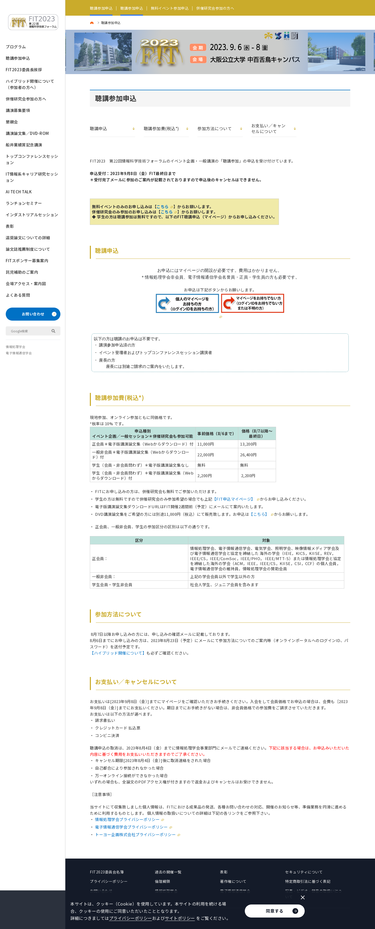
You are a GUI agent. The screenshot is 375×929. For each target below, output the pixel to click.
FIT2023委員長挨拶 (24, 69)
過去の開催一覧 (168, 871)
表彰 (10, 226)
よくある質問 (18, 295)
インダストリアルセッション (32, 214)
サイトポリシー (180, 918)
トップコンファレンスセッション (32, 159)
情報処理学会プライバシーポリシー (127, 819)
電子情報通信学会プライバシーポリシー (131, 827)
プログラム (16, 46)
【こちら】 (259, 514)
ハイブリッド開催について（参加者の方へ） (30, 84)
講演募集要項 (18, 110)
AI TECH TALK (19, 191)
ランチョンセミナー (24, 203)
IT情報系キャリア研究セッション (32, 177)
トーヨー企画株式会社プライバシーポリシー (135, 834)
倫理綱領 (162, 881)
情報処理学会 (15, 346)
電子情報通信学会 (19, 353)
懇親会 (12, 121)
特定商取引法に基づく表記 (307, 881)
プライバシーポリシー (109, 881)
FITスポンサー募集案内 (27, 260)
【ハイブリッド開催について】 (118, 653)
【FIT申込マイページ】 (233, 499)
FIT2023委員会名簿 (107, 871)
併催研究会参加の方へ (26, 98)
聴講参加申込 (18, 58)
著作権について (233, 881)
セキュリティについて (304, 871)
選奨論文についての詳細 (28, 237)
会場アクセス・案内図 (26, 283)
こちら (163, 206)
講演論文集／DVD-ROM (27, 133)
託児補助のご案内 (22, 272)
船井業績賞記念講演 (24, 144)
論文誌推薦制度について (28, 249)
